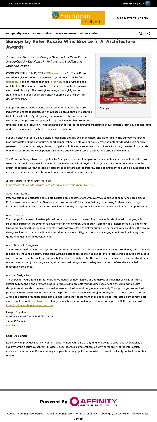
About (10, 413)
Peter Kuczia (57, 81)
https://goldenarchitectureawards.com (29, 305)
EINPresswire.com (56, 73)
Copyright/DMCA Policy (115, 413)
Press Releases (66, 33)
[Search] (140, 33)
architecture (13, 81)
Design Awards (37, 301)
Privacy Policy (140, 413)
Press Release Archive (30, 413)
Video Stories (89, 33)
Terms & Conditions (86, 413)
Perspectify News (18, 33)
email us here (14, 325)
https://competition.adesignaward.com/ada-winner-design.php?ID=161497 (51, 184)
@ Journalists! (42, 33)
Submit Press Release (59, 413)
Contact (78, 418)
